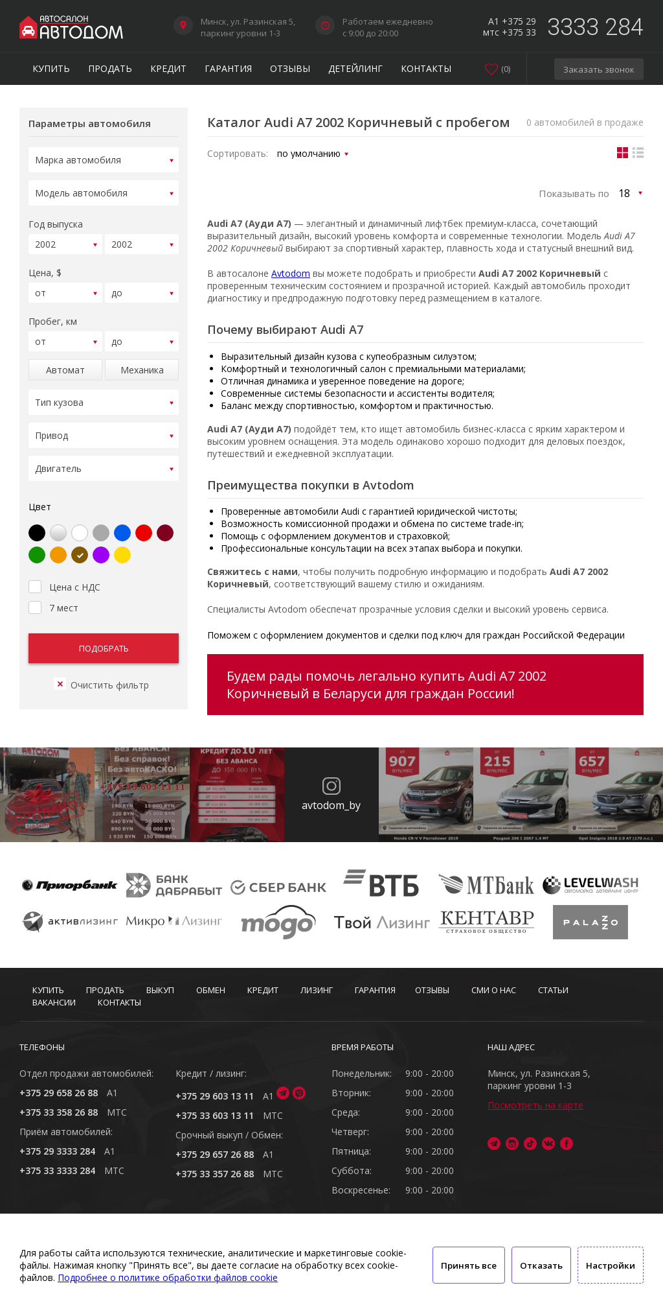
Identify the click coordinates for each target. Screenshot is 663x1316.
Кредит (168, 68)
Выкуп (160, 990)
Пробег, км (52, 313)
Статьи (553, 990)
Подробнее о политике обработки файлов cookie (168, 1277)
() (505, 69)
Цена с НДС (64, 570)
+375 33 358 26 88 (58, 1112)
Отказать (541, 1265)
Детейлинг (355, 68)
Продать (110, 68)
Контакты (426, 68)
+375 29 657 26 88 (214, 1154)
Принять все (469, 1265)
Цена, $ (45, 267)
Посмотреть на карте (535, 1105)
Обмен (210, 990)
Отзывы (290, 68)
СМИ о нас (493, 990)
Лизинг (316, 990)
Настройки (610, 1265)
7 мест (53, 590)
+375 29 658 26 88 (58, 1093)
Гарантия (228, 68)
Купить (51, 68)
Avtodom (290, 273)
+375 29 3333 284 (57, 1151)
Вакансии (54, 1002)
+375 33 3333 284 (57, 1170)
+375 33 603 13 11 (214, 1115)
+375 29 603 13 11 (214, 1096)
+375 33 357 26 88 (214, 1174)
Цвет (39, 491)
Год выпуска (55, 220)
